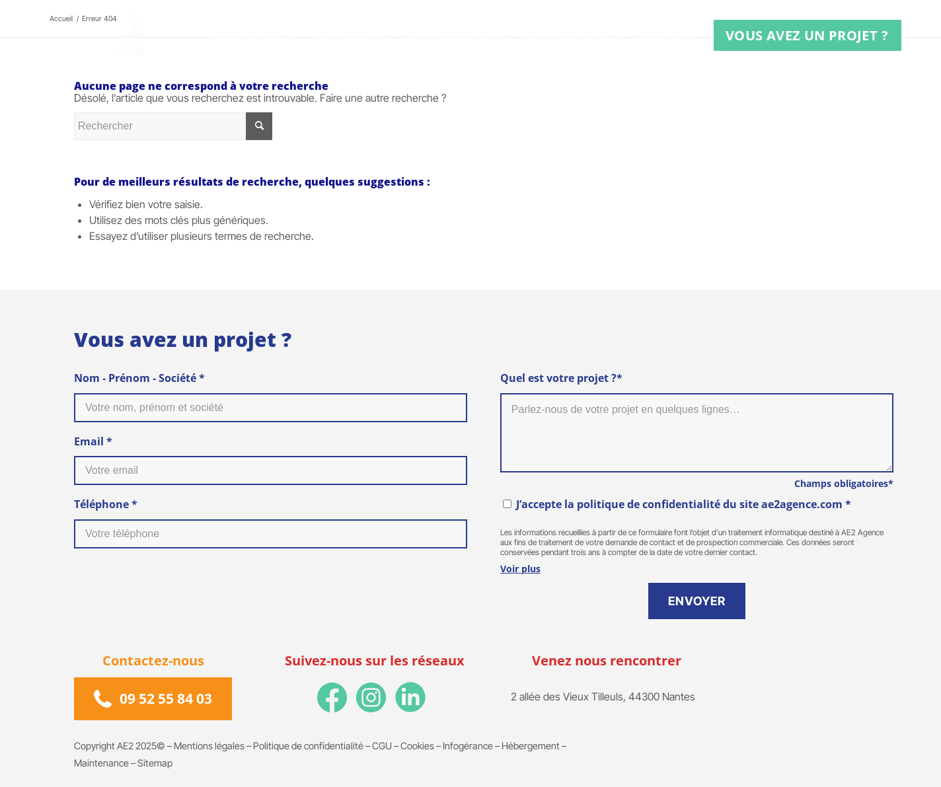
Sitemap (154, 762)
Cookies (417, 745)
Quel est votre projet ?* (561, 378)
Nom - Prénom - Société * (139, 378)
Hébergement (531, 745)
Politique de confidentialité (308, 745)
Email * (93, 441)
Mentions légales (209, 745)
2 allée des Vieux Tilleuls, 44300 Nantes (603, 696)
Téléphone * (105, 504)
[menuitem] (256, 35)
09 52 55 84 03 (166, 698)
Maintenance (101, 762)
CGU (382, 745)
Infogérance (468, 745)
